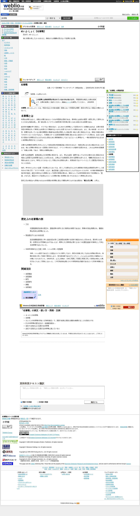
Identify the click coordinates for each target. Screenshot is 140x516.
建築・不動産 (8, 61)
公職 (73, 38)
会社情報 (86, 476)
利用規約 (21, 480)
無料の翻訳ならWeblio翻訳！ (37, 7)
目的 (87, 320)
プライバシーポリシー (24, 482)
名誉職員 (29, 274)
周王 (45, 228)
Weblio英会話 (9, 160)
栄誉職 (33, 94)
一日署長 (44, 147)
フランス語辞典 (110, 486)
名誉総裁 (111, 144)
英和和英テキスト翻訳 (32, 383)
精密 (111, 270)
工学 (5, 58)
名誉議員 (111, 167)
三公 (27, 224)
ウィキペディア (29, 80)
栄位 (110, 100)
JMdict (33, 464)
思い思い (113, 260)
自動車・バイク (9, 53)
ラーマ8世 (50, 253)
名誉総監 (111, 142)
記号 (4, 150)
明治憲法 (29, 235)
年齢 (111, 250)
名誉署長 (111, 152)
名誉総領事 (112, 149)
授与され (39, 323)
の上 (35, 326)
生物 (5, 79)
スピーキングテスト (11, 168)
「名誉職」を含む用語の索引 (31, 406)
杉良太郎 (52, 145)
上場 (61, 170)
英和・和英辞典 (26, 1)
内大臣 (41, 235)
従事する (69, 38)
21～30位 (127, 243)
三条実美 (61, 239)
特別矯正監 (60, 145)
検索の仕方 (21, 476)
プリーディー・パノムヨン (79, 256)
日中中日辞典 (37, 1)
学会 (40, 320)
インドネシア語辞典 (112, 488)
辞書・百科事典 (16, 23)
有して (33, 38)
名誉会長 (38, 155)
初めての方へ (126, 14)
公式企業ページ (88, 474)
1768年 (46, 320)
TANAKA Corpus (7, 432)
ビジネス (7, 42)
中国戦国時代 (34, 228)
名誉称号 (29, 282)
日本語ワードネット (25, 455)
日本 (39, 295)
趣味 (5, 74)
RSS (78, 503)
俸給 (47, 38)
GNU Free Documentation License (54, 425)
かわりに (41, 38)
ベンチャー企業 (35, 168)
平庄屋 (111, 95)
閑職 (27, 284)
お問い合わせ (66, 474)
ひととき (113, 264)
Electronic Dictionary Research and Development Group (81, 464)
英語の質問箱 (9, 162)
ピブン (58, 259)
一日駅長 (93, 160)
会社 (27, 326)
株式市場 (55, 170)
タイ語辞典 (109, 490)
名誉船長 (111, 159)
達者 (111, 257)
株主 (28, 173)
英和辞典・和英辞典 (112, 478)
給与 (22, 127)
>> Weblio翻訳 (133, 285)
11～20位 (119, 243)
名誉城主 (29, 287)
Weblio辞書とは (22, 474)
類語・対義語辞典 (14, 1)
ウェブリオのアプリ (46, 474)
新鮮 (111, 253)
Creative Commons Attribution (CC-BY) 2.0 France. (44, 434)
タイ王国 (38, 249)
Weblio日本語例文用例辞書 (33, 306)
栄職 (110, 103)
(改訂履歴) (45, 427)
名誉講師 (29, 276)
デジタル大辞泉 (27, 23)
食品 (5, 82)
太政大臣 (50, 239)
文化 (5, 66)
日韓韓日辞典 (47, 1)
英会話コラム (9, 157)
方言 (5, 87)
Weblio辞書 (123, 427)
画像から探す (44, 476)
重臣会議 (87, 242)
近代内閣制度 (34, 239)
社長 (32, 326)
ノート (68, 102)
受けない (61, 38)
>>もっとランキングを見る (129, 280)
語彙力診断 (8, 165)
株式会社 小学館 (24, 423)
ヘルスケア (7, 71)
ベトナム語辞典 (110, 492)
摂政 (59, 249)
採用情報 (86, 478)
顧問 (74, 155)
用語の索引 (48, 26)
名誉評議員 (112, 162)
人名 (5, 84)
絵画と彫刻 (65, 320)
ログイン (119, 1)
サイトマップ (22, 484)
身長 (111, 247)
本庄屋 (111, 97)
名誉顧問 (30, 155)
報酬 (55, 38)
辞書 (4, 1)
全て (3, 40)
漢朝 (51, 228)
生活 (5, 68)
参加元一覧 (135, 14)
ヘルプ (137, 1)
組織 (58, 108)
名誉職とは (112, 129)
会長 (70, 155)
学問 (5, 63)
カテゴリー (64, 80)
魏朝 (100, 228)
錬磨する (78, 320)
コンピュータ (8, 47)
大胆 (111, 277)
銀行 (33, 173)
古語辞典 (56, 1)
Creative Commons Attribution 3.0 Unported (43, 437)
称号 (27, 279)
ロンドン (29, 320)
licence (128, 464)
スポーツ (7, 76)
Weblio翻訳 (109, 480)
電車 (5, 50)
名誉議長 (111, 169)
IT (43, 168)
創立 (50, 320)
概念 (111, 274)
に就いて (52, 328)
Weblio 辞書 (128, 1)
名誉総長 (111, 147)
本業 (27, 38)
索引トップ (40, 26)
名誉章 (110, 139)
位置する (41, 326)
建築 (72, 320)
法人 (48, 108)
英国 (58, 320)
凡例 (62, 26)
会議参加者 (48, 323)
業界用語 (7, 45)
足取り (112, 267)
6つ (27, 323)
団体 (62, 108)
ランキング (56, 26)
